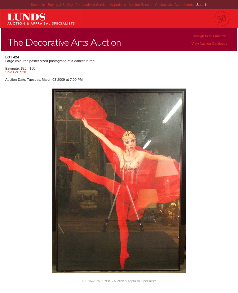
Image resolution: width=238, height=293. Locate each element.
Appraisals (118, 5)
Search (201, 5)
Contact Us (163, 5)
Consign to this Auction (209, 36)
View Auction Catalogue (209, 43)
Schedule (38, 5)
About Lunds (184, 5)
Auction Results (141, 5)
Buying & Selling (60, 5)
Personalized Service (91, 5)
